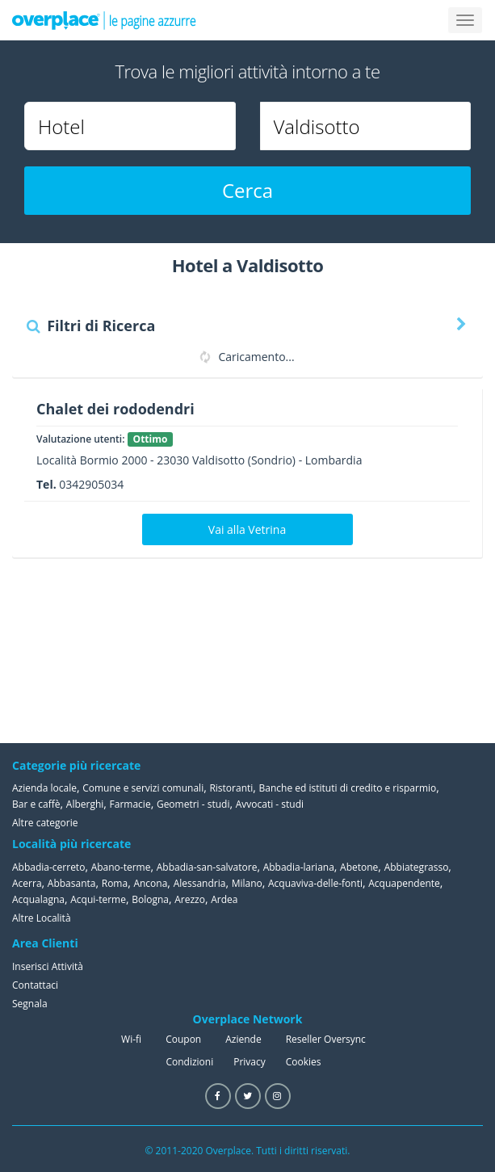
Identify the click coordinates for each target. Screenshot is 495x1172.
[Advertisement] (402, 650)
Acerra (27, 883)
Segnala (30, 1003)
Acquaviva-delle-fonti (315, 883)
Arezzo (189, 899)
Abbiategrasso (416, 867)
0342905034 (91, 484)
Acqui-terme (98, 899)
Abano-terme (121, 867)
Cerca (247, 190)
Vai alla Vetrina (247, 529)
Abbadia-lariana (298, 867)
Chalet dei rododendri (115, 408)
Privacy (249, 1062)
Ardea (224, 899)
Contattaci (35, 985)
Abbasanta (72, 883)
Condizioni (189, 1062)
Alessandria (200, 883)
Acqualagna (38, 899)
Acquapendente (404, 883)
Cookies (303, 1062)
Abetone (359, 867)
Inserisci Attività (47, 966)
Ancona (150, 883)
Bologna (150, 899)
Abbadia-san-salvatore (207, 867)
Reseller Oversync (326, 1039)
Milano (247, 883)
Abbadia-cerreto (48, 867)
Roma (115, 883)
